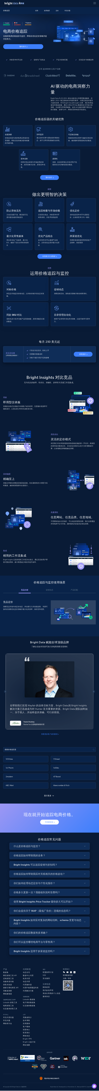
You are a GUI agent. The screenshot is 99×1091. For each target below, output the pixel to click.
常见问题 (67, 10)
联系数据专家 (68, 976)
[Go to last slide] (5, 691)
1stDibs (56, 768)
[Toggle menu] (95, 3)
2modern (9, 777)
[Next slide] (93, 691)
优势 (36, 10)
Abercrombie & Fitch (61, 786)
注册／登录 (67, 979)
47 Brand (56, 777)
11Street (56, 759)
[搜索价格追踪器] (49, 749)
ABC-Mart (10, 786)
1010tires (9, 759)
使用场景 (47, 10)
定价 (57, 10)
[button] (92, 749)
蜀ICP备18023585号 (51, 1079)
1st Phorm (10, 768)
